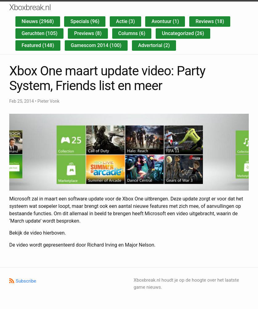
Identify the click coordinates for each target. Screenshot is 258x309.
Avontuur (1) (165, 21)
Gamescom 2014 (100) (96, 45)
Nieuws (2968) (38, 21)
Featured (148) (38, 45)
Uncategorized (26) (183, 33)
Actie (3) (125, 21)
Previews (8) (87, 33)
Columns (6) (131, 33)
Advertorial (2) (154, 45)
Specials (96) (84, 21)
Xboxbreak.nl (30, 7)
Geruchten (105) (39, 33)
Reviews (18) (209, 21)
